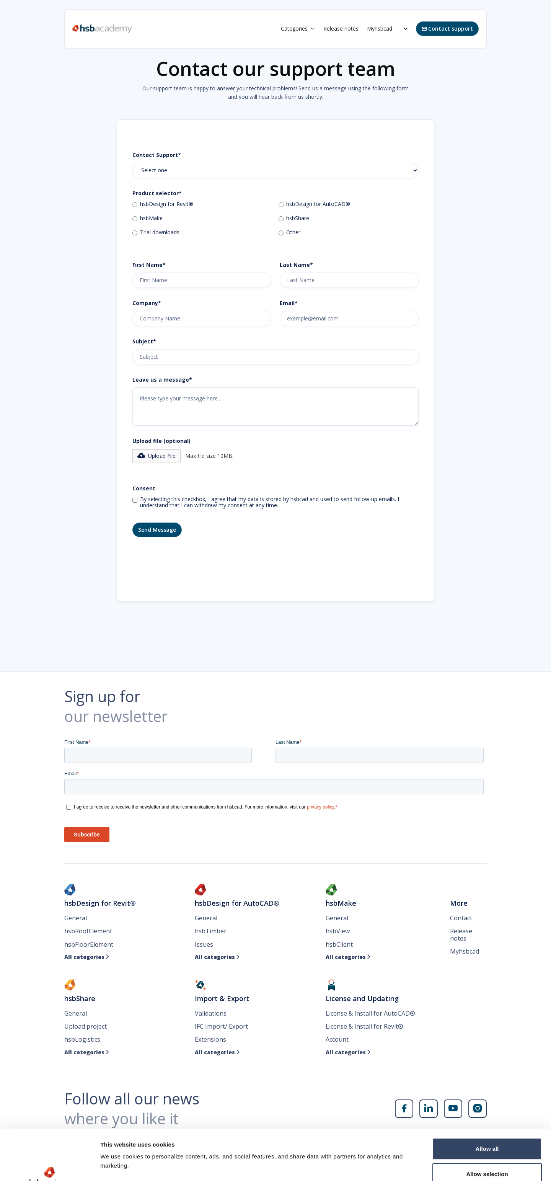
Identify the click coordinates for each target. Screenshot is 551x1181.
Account (337, 1039)
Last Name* (296, 265)
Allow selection (487, 1130)
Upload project (85, 1026)
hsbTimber (211, 931)
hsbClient (339, 944)
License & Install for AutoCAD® (370, 1013)
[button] (298, 29)
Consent (143, 488)
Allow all (487, 1105)
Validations (211, 1013)
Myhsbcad (379, 28)
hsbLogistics (82, 1039)
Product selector (157, 193)
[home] (102, 28)
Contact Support (156, 155)
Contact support (447, 28)
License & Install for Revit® (364, 1026)
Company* (146, 303)
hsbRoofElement (88, 931)
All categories (86, 957)
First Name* (149, 265)
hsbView (338, 931)
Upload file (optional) (161, 441)
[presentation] (190, 563)
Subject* (144, 341)
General (75, 918)
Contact (461, 918)
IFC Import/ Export (221, 1026)
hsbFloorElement (88, 944)
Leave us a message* (162, 380)
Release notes (341, 28)
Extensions (210, 1039)
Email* (289, 303)
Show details (401, 1166)
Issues (204, 944)
